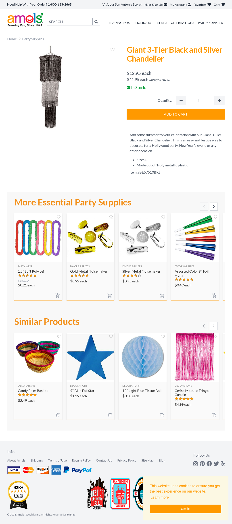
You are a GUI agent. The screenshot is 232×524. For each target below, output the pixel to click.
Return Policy (81, 460)
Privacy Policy (126, 460)
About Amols (16, 460)
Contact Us (104, 460)
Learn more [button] (159, 497)
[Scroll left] (204, 207)
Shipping (37, 460)
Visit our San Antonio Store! (122, 4)
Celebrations (182, 23)
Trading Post (120, 23)
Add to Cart (176, 114)
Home (12, 39)
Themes (161, 23)
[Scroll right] (214, 207)
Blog (162, 460)
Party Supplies (210, 23)
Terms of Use (57, 460)
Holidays (143, 23)
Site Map (147, 460)
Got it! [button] (185, 509)
